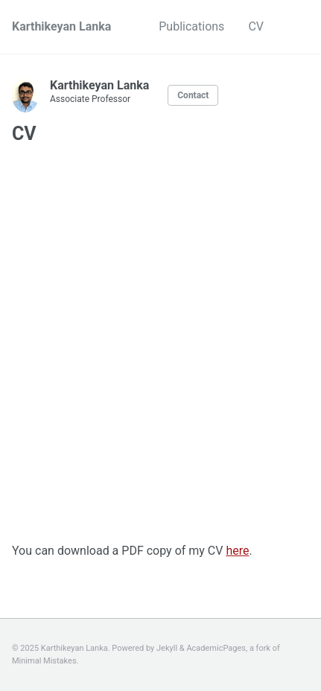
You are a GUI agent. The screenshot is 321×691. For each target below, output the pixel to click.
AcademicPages (216, 648)
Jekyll (166, 648)
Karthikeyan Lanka (61, 26)
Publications (191, 26)
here (237, 551)
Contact (193, 95)
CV (256, 26)
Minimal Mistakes (44, 661)
